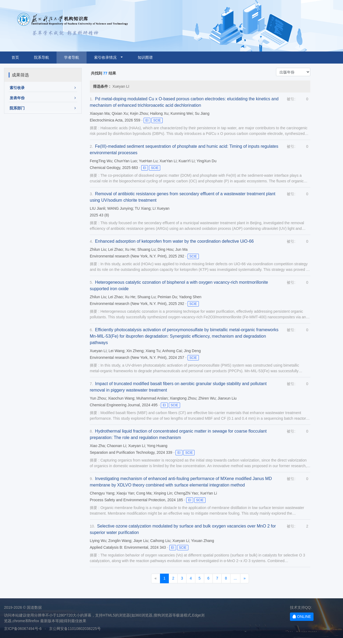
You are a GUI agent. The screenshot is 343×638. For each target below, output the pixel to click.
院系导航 (41, 57)
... (235, 578)
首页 (15, 57)
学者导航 (71, 57)
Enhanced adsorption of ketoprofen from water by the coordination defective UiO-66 (174, 241)
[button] (43, 88)
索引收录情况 (107, 57)
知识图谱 (145, 57)
